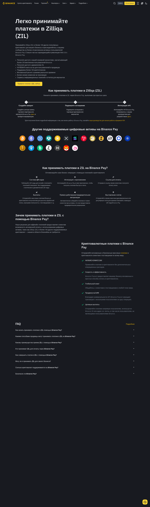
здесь (33, 114)
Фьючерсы (55, 3)
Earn (65, 3)
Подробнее (130, 346)
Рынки (36, 3)
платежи (124, 275)
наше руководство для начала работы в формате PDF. (107, 120)
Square (73, 3)
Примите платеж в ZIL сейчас (29, 84)
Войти (120, 3)
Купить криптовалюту (25, 3)
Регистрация (129, 3)
